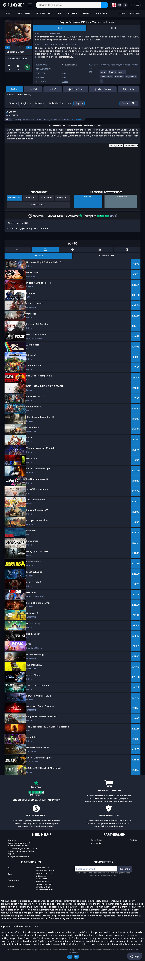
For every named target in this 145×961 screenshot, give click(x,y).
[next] (29, 47)
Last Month (62, 198)
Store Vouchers (43, 868)
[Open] (30, 5)
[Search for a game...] (72, 5)
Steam (65, 81)
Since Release (14, 198)
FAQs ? (11, 854)
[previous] (7, 47)
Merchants (96, 843)
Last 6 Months (46, 198)
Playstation (13, 880)
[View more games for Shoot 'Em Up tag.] (106, 78)
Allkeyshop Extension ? (18, 857)
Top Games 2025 (44, 884)
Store (11, 103)
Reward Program (44, 873)
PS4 (104, 65)
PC (9, 868)
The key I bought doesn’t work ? (22, 848)
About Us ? (13, 840)
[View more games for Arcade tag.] (122, 73)
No (76, 957)
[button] (137, 5)
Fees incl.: (128, 103)
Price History (24, 94)
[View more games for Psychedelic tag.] (131, 78)
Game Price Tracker (45, 870)
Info (60, 27)
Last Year (30, 198)
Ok (70, 957)
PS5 (108, 65)
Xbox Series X (126, 65)
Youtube (133, 840)
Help (134, 956)
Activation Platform (59, 103)
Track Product (38, 205)
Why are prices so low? (18, 846)
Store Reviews (42, 882)
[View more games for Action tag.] (103, 73)
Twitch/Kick (96, 840)
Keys (78, 103)
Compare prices (75, 120)
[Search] (104, 5)
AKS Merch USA (43, 887)
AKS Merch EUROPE (44, 890)
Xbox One (115, 65)
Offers (10, 94)
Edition (38, 103)
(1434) (98, 216)
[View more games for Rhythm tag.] (112, 73)
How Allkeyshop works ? (19, 843)
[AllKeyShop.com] (13, 5)
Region (24, 103)
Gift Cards (41, 876)
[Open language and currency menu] (121, 5)
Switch (135, 65)
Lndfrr (64, 73)
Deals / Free (41, 879)
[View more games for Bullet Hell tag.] (119, 78)
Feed (113, 27)
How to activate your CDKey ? (22, 851)
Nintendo (12, 886)
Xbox (10, 874)
